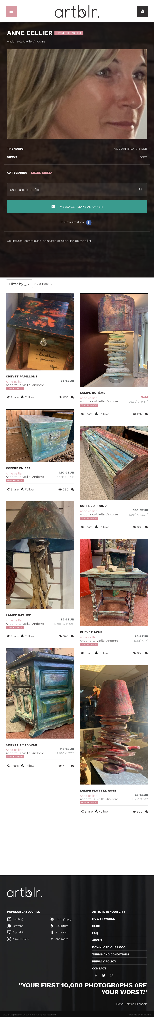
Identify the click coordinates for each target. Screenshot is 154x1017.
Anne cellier (14, 381)
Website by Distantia (140, 1014)
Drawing (15, 926)
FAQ (95, 933)
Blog (96, 926)
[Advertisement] (77, 846)
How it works (103, 919)
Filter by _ (19, 284)
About (97, 940)
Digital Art (16, 932)
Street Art (60, 932)
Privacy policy (104, 961)
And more (59, 938)
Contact (99, 968)
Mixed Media (18, 939)
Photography (61, 919)
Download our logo (108, 947)
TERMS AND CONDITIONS (110, 954)
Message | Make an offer (77, 206)
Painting (15, 919)
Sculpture (59, 926)
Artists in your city (109, 912)
